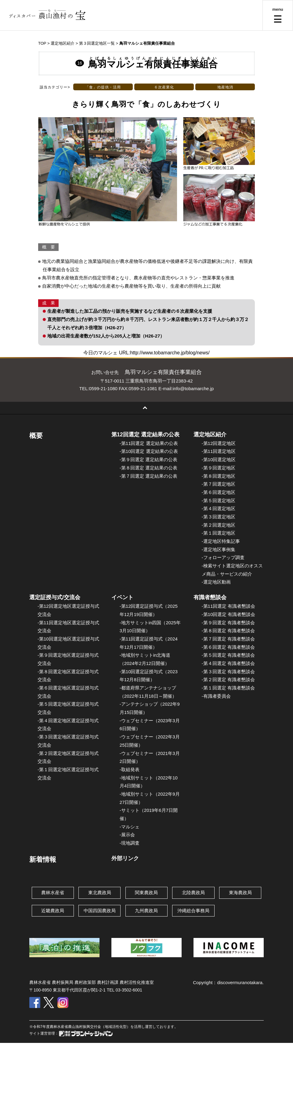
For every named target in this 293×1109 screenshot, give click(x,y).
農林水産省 (52, 892)
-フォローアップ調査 (223, 557)
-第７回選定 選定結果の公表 (148, 476)
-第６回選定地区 (218, 492)
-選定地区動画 (216, 581)
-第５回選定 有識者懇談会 (228, 655)
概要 (36, 435)
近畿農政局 (52, 910)
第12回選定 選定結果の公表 (145, 434)
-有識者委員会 (216, 696)
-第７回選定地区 (218, 484)
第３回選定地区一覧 (97, 43)
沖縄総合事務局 (193, 910)
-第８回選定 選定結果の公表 (148, 467)
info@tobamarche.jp (193, 388)
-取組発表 (129, 769)
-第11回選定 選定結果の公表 (149, 443)
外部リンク (125, 858)
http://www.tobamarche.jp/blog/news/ (170, 352)
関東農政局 (146, 892)
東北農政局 (99, 892)
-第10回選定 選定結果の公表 (149, 451)
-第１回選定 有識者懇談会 (228, 687)
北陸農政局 (193, 892)
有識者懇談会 (210, 597)
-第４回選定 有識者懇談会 (228, 663)
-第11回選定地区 (219, 451)
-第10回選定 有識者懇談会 (228, 614)
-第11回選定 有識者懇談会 (228, 606)
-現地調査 (129, 843)
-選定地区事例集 (218, 549)
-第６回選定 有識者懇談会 (228, 647)
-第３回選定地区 (218, 516)
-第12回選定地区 (219, 443)
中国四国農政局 (100, 910)
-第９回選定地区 (218, 467)
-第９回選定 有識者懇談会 (228, 622)
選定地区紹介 (210, 434)
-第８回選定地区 (218, 476)
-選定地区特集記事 (221, 541)
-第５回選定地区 (218, 500)
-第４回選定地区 (218, 508)
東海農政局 (240, 892)
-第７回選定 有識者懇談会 (228, 638)
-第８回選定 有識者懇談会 (228, 630)
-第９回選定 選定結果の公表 (148, 459)
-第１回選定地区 (218, 533)
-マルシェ (129, 826)
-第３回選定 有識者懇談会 (228, 671)
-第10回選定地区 (219, 459)
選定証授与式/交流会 (54, 597)
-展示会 (127, 834)
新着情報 (42, 859)
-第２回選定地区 (218, 525)
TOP (42, 43)
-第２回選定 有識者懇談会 (228, 679)
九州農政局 (146, 910)
